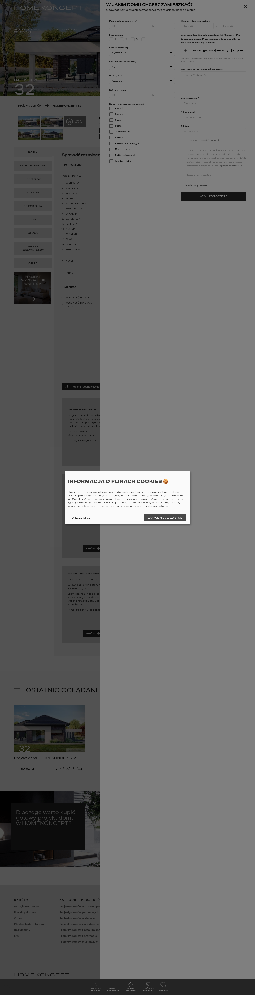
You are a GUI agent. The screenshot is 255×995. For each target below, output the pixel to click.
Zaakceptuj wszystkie (165, 517)
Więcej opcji (81, 517)
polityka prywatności (155, 506)
